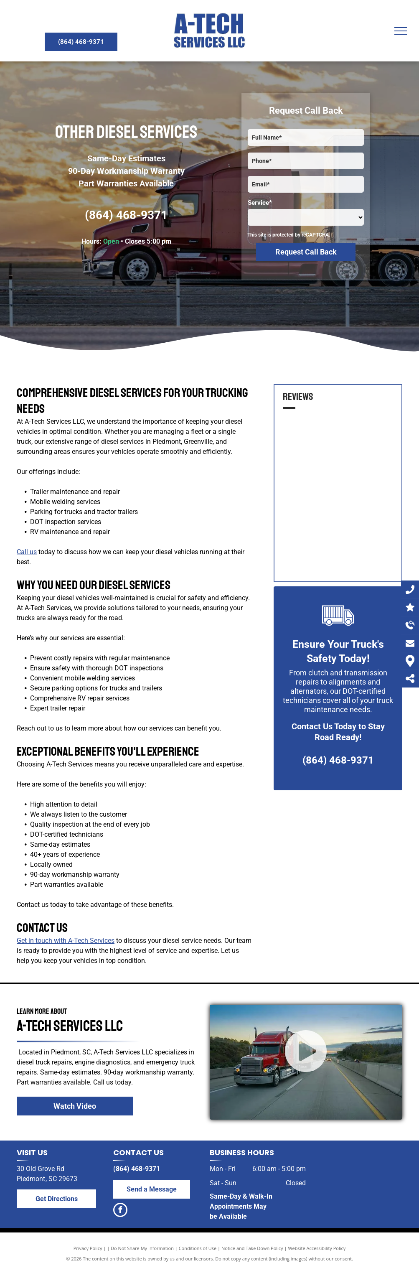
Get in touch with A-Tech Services (65, 941)
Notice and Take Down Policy (252, 1248)
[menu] (400, 31)
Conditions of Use (198, 1248)
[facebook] (120, 1211)
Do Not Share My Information (142, 1248)
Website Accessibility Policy (316, 1248)
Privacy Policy (88, 1248)
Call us (27, 552)
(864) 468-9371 (126, 215)
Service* (260, 202)
